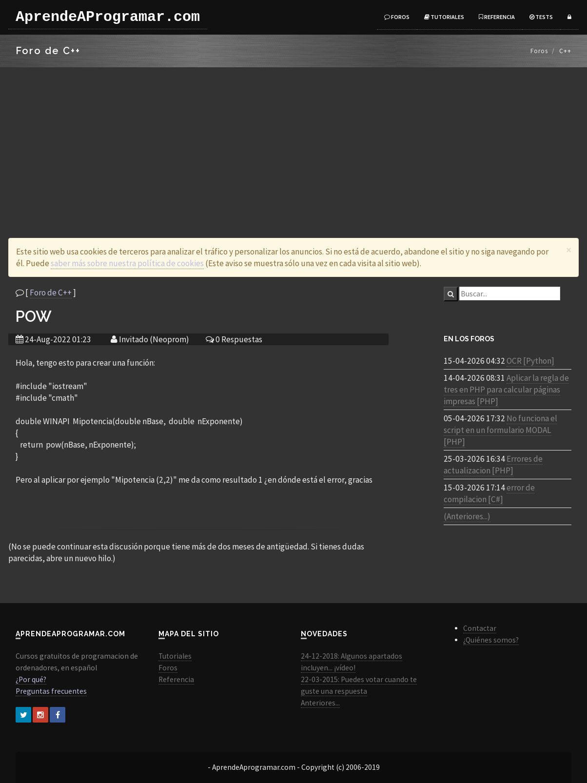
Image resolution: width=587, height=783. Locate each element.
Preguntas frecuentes (51, 691)
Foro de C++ (51, 292)
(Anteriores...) (467, 516)
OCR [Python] (530, 360)
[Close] (568, 250)
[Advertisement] (293, 140)
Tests (541, 16)
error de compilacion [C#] (489, 493)
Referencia (497, 16)
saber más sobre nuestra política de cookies (127, 263)
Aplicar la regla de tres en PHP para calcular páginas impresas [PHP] (506, 389)
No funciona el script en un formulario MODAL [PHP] (500, 430)
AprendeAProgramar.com (108, 17)
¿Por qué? (31, 679)
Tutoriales (444, 16)
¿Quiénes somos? (491, 640)
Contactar (479, 628)
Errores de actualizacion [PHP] (493, 464)
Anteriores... (320, 702)
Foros (397, 16)
